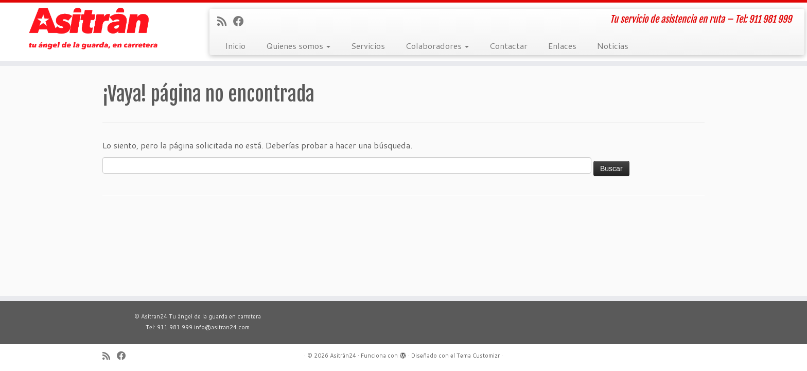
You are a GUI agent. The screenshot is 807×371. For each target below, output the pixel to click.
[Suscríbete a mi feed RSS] (225, 21)
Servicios (368, 46)
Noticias (612, 46)
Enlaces (562, 46)
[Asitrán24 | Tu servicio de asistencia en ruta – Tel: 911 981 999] (93, 28)
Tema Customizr (478, 355)
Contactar (508, 46)
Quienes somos (298, 46)
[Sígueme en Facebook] (242, 21)
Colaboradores (437, 46)
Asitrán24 (343, 355)
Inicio (235, 46)
